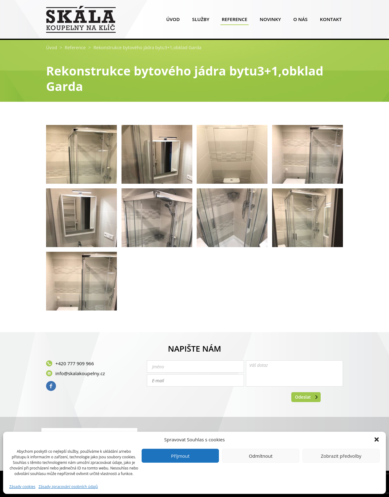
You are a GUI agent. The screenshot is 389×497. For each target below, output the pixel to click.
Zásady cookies (22, 486)
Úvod (173, 20)
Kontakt (331, 20)
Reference (234, 20)
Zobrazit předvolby (341, 456)
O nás (300, 20)
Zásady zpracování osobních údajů (68, 486)
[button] (377, 439)
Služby (201, 20)
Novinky (270, 20)
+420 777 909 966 (74, 363)
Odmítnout (261, 456)
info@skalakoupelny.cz (80, 373)
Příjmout (180, 456)
